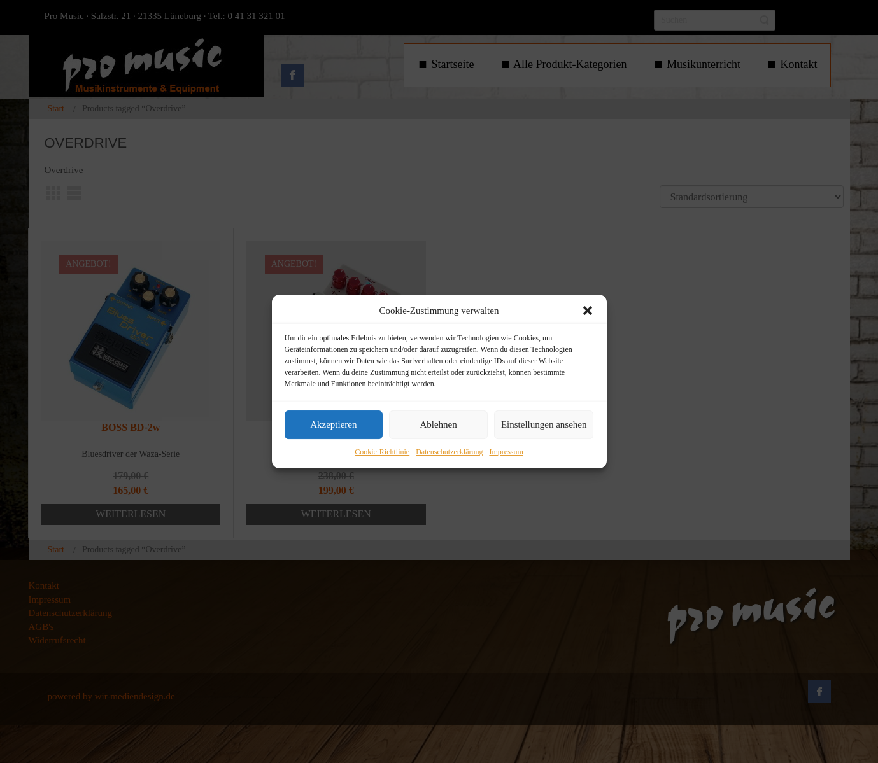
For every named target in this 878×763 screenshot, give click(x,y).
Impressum (506, 451)
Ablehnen (438, 425)
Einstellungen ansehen (544, 425)
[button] (587, 310)
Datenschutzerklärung (449, 451)
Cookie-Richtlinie (382, 451)
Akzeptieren (333, 425)
